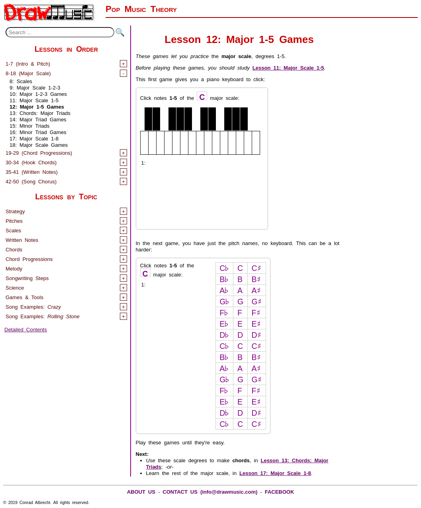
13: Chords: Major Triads (40, 112)
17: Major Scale (34, 137)
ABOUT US (141, 491)
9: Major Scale (35, 87)
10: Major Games (38, 93)
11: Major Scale (34, 99)
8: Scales (21, 80)
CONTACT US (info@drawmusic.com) (210, 491)
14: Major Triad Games (38, 118)
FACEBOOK (279, 491)
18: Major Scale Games (39, 144)
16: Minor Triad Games (38, 131)
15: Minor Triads (29, 125)
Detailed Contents (25, 328)
